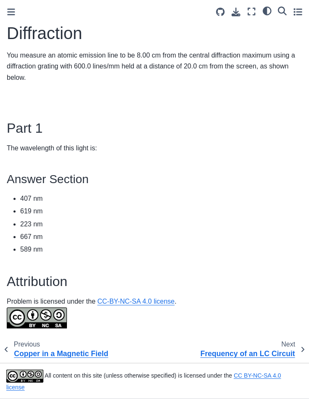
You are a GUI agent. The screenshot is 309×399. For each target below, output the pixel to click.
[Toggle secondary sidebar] (298, 11)
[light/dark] (267, 10)
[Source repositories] (220, 12)
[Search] (282, 10)
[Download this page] (236, 12)
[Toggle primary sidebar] (11, 12)
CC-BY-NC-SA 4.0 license (135, 301)
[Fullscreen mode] (251, 11)
